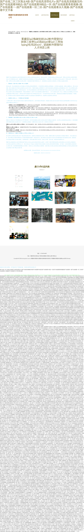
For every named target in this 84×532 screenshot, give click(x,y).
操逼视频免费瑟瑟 (51, 291)
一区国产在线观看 (24, 499)
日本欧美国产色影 (55, 531)
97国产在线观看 (13, 408)
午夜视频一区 (44, 330)
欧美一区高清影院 (9, 372)
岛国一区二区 (10, 495)
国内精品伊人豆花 (70, 488)
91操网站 (16, 519)
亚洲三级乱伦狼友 (56, 366)
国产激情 (69, 368)
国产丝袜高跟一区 (58, 395)
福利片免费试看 (67, 444)
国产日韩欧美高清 (77, 358)
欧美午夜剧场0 (36, 368)
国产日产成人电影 (51, 371)
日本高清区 (76, 378)
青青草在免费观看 (58, 467)
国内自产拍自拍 (33, 398)
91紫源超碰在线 (19, 434)
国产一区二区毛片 (60, 462)
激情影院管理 (8, 336)
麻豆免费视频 (35, 472)
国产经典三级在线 (17, 433)
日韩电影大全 (28, 470)
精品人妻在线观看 (56, 453)
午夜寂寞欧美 (79, 502)
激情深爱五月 (44, 284)
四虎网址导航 (3, 496)
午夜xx (37, 450)
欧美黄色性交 (16, 379)
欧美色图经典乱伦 (42, 377)
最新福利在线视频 (24, 332)
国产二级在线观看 (70, 281)
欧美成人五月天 (66, 359)
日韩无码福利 (22, 463)
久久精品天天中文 (14, 529)
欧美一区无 (51, 475)
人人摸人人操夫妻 (56, 400)
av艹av (14, 405)
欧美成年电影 (9, 478)
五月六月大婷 (9, 407)
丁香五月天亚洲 (66, 365)
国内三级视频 (81, 291)
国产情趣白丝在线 (8, 330)
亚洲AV (76, 496)
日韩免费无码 (42, 366)
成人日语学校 (76, 509)
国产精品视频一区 (28, 511)
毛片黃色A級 (23, 508)
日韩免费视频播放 (57, 397)
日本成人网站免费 (64, 411)
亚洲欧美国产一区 (34, 427)
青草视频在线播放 (19, 514)
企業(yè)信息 (72, 15)
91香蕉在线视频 (74, 416)
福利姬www (80, 470)
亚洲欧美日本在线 (61, 336)
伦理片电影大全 (55, 411)
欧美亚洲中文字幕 (33, 299)
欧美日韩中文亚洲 (57, 436)
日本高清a (49, 375)
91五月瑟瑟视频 (19, 291)
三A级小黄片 (63, 431)
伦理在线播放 (41, 410)
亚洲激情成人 (26, 403)
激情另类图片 (39, 300)
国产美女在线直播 (50, 303)
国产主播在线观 (9, 299)
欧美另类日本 (26, 414)
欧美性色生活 (66, 391)
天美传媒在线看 (20, 279)
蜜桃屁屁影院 (21, 437)
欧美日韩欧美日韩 (4, 289)
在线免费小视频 (39, 341)
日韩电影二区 (71, 377)
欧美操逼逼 (69, 361)
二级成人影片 (16, 499)
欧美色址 (40, 439)
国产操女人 (9, 418)
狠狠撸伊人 (80, 456)
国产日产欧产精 (36, 328)
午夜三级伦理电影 (48, 417)
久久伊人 (8, 426)
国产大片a (74, 444)
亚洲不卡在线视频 (45, 519)
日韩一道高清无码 (45, 290)
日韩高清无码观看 (68, 426)
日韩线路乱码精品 (28, 472)
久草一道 (24, 368)
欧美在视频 (8, 398)
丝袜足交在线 (3, 441)
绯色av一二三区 (72, 297)
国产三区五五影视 (65, 280)
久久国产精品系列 (37, 496)
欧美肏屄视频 (13, 307)
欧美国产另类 (19, 522)
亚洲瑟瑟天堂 (29, 469)
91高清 (81, 488)
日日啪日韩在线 (30, 287)
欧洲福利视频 (64, 343)
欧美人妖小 (41, 503)
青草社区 (36, 333)
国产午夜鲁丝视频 (31, 466)
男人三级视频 (7, 307)
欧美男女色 (68, 463)
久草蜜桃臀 (36, 498)
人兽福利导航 (6, 385)
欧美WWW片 (64, 498)
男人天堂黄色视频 (6, 297)
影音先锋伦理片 (3, 514)
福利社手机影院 (38, 508)
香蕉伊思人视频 (25, 299)
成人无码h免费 (35, 283)
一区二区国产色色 (31, 421)
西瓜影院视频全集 (42, 440)
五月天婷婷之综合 (27, 493)
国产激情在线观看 (50, 385)
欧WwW (11, 476)
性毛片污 (22, 478)
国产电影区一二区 (14, 385)
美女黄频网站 (47, 341)
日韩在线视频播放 (20, 405)
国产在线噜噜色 (29, 335)
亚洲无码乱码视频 (21, 294)
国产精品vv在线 (72, 284)
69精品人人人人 (58, 470)
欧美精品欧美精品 (62, 437)
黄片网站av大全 (61, 279)
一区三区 (24, 433)
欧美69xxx (2, 343)
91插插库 (80, 492)
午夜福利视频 (6, 283)
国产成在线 (35, 503)
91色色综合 (39, 475)
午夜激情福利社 (23, 480)
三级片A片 (45, 475)
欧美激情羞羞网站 (54, 300)
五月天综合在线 (25, 476)
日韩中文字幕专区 (17, 418)
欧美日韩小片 (74, 395)
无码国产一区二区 (59, 294)
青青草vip (22, 398)
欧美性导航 (36, 364)
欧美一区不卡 (67, 479)
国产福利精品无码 (9, 300)
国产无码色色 (39, 352)
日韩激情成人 (25, 459)
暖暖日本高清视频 (42, 462)
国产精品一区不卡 (4, 348)
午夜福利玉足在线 (48, 516)
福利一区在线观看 (55, 306)
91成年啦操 (41, 488)
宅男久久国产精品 (18, 459)
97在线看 (64, 482)
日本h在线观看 (74, 379)
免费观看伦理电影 (42, 492)
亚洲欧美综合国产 (75, 364)
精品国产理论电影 (37, 485)
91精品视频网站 (51, 522)
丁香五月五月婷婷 (7, 524)
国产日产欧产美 (69, 336)
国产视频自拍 (30, 290)
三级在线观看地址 (74, 339)
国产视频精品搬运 (14, 356)
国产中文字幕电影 (58, 364)
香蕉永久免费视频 (28, 348)
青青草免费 (64, 328)
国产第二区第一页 (67, 478)
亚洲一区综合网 (57, 302)
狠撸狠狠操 (21, 496)
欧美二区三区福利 (31, 454)
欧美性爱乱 (25, 486)
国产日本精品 (17, 333)
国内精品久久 (47, 416)
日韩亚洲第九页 (46, 329)
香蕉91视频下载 (53, 390)
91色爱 (6, 328)
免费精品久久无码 (36, 522)
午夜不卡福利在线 (69, 414)
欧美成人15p (10, 446)
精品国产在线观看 (77, 413)
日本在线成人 (16, 364)
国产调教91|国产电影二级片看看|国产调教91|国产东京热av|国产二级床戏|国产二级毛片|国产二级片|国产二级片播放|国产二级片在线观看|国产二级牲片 (45, 322)
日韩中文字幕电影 (27, 408)
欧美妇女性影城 (78, 441)
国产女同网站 (37, 355)
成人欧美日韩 (29, 440)
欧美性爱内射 (56, 528)
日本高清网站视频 (67, 521)
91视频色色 (59, 469)
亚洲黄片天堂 (29, 283)
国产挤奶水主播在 (49, 379)
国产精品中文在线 (58, 391)
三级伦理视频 (38, 302)
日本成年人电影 (42, 427)
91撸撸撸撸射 (3, 479)
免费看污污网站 (13, 371)
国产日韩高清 (5, 460)
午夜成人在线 (70, 372)
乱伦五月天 (67, 352)
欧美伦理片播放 (65, 303)
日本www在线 (10, 527)
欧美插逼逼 (46, 343)
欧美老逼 (7, 423)
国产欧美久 (23, 359)
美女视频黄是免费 (28, 485)
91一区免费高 (5, 508)
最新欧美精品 (22, 377)
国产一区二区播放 (22, 283)
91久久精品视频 (43, 297)
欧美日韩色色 (48, 404)
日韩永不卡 (56, 361)
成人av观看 (73, 479)
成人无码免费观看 (24, 400)
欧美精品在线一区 (72, 328)
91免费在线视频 (32, 407)
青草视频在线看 (72, 303)
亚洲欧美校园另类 (56, 410)
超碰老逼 (68, 524)
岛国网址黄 (48, 366)
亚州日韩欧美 (44, 456)
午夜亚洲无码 (64, 286)
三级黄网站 (68, 418)
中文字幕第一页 (6, 294)
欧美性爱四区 (78, 482)
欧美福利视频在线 (71, 431)
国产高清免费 (27, 514)
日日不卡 (17, 463)
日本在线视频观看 (27, 509)
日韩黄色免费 (67, 283)
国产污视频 (39, 338)
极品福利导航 (54, 465)
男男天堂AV (55, 378)
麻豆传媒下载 (52, 280)
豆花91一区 (12, 525)
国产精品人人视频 (13, 384)
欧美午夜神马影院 (22, 466)
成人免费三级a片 (72, 385)
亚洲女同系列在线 (63, 485)
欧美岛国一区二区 (61, 353)
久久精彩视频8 (13, 339)
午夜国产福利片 (24, 343)
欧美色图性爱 (24, 369)
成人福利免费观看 (71, 343)
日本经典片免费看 (41, 404)
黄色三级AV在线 (68, 276)
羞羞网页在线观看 (45, 405)
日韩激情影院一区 (51, 443)
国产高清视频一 (3, 486)
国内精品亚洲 (31, 524)
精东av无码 (2, 433)
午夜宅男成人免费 (39, 326)
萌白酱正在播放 (15, 480)
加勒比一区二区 (29, 521)
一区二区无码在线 (8, 503)
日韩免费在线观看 (76, 443)
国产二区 (30, 467)
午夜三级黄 (18, 417)
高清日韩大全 (3, 515)
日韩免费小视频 (63, 341)
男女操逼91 (32, 476)
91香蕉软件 (30, 462)
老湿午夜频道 (52, 407)
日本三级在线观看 (14, 353)
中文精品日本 (69, 351)
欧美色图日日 (68, 518)
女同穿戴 (46, 326)
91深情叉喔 (21, 518)
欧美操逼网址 (78, 341)
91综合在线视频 (12, 472)
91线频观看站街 (80, 521)
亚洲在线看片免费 (25, 417)
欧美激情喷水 (16, 503)
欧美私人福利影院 (47, 304)
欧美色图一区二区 (59, 499)
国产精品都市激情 (42, 371)
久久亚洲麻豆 (8, 439)
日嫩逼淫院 (63, 418)
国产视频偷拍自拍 (68, 291)
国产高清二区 (70, 528)
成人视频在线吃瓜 (65, 284)
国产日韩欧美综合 (70, 493)
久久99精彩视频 (43, 490)
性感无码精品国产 (6, 501)
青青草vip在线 (39, 457)
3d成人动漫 (29, 503)
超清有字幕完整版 (31, 302)
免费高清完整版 (24, 527)
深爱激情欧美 (77, 281)
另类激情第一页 (70, 503)
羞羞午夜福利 (81, 454)
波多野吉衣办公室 (21, 428)
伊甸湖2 (23, 330)
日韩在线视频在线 (69, 407)
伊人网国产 (63, 366)
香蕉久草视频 (24, 276)
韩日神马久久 (40, 525)
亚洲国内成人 (37, 501)
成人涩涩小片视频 (4, 509)
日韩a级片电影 (61, 463)
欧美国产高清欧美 (49, 342)
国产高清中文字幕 (64, 454)
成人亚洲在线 (56, 516)
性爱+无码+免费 (11, 304)
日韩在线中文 (60, 473)
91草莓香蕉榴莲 (37, 394)
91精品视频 (53, 341)
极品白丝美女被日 (19, 525)
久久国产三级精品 (14, 447)
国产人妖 (4, 397)
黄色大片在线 (11, 463)
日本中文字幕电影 (39, 428)
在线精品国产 (32, 362)
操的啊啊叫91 (22, 492)
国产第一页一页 (11, 453)
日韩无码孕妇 (22, 529)
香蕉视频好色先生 (53, 338)
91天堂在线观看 (64, 355)
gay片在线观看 (45, 338)
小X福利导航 (3, 390)
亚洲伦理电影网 (10, 397)
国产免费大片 (27, 518)
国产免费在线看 (29, 303)
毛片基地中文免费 (16, 343)
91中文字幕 (33, 525)
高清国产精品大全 (11, 522)
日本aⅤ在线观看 (44, 368)
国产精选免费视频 (25, 410)
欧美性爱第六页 (51, 511)
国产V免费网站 (4, 304)
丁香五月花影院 (79, 287)
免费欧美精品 (66, 287)
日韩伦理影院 (62, 348)
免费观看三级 (21, 395)
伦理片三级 (54, 346)
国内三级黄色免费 (18, 486)
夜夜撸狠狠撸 (23, 352)
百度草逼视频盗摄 (20, 281)
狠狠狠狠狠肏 (59, 521)
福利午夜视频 (74, 294)
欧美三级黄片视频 (79, 366)
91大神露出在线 (71, 397)
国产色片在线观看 (49, 505)
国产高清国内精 (71, 341)
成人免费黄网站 (77, 453)
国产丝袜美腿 (60, 289)
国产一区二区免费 (71, 439)
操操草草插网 (58, 286)
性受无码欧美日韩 (15, 398)
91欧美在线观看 (72, 502)
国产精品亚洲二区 (18, 446)
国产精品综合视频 (37, 473)
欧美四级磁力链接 (32, 453)
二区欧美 (72, 508)
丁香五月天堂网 (11, 289)
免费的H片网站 (20, 420)
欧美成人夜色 (75, 291)
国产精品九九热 (61, 488)
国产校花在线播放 (51, 297)
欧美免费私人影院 (40, 512)
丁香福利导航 (63, 410)
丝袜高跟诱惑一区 (11, 416)
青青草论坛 (19, 339)
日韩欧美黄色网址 (17, 330)
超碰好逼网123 (19, 453)
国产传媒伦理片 (24, 349)
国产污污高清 (48, 306)
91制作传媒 (24, 531)
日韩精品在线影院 (65, 384)
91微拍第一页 (25, 326)
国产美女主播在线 (68, 515)
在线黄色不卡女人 (19, 387)
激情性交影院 (74, 457)
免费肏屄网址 (21, 378)
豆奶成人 (74, 521)
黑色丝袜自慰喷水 (10, 387)
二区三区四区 (39, 449)
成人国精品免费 (77, 372)
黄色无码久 (23, 365)
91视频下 (40, 332)
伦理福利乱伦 (59, 495)
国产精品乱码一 (5, 485)
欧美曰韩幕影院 (67, 300)
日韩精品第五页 (77, 348)
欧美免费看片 (40, 299)
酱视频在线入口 (9, 362)
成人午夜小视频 (79, 450)
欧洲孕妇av (44, 381)
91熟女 (16, 496)
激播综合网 (9, 441)
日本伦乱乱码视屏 (22, 303)
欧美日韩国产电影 (51, 283)
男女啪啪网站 (54, 289)
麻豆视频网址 (76, 473)
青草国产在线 (75, 421)
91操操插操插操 (9, 374)
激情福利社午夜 (63, 368)
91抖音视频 (67, 356)
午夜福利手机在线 (50, 506)
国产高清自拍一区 (36, 390)
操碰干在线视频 (42, 361)
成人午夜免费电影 (21, 284)
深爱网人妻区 (69, 353)
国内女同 (68, 417)
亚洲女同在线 (60, 444)
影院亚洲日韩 (38, 286)
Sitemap (68, 258)
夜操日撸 (74, 346)
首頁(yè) (37, 15)
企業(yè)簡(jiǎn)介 (45, 15)
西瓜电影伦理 (25, 304)
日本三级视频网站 (55, 372)
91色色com (61, 358)
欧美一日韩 (54, 365)
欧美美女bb (78, 385)
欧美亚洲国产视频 (54, 403)
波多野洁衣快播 (63, 427)
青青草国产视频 (5, 381)
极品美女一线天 (7, 382)
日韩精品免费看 (8, 355)
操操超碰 (6, 384)
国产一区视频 (33, 434)
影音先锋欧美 (80, 479)
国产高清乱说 (78, 398)
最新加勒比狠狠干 (69, 525)
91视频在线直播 (68, 401)
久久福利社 (22, 424)
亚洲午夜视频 (33, 351)
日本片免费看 (24, 489)
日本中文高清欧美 (13, 470)
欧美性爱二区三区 (45, 447)
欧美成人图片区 (80, 294)
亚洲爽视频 (10, 400)
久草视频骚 (12, 414)
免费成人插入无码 (25, 397)
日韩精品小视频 (13, 498)
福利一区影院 (52, 431)
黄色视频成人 (40, 509)
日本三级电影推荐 (68, 358)
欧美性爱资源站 (68, 338)
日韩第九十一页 (51, 529)
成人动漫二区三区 (45, 501)
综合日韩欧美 (14, 490)
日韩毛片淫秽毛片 (60, 407)
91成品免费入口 (7, 528)
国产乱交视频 (14, 450)
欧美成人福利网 (54, 439)
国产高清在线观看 (18, 372)
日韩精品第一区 (32, 404)
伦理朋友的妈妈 (75, 511)
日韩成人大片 (13, 297)
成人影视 (17, 436)
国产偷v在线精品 (36, 391)
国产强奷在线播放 (61, 417)
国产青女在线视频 (40, 349)
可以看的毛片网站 (25, 452)
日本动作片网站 (39, 416)
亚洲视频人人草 (13, 381)
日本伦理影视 (23, 503)
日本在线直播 (6, 519)
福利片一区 (54, 349)
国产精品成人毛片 (6, 436)
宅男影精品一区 (74, 330)
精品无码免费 (57, 343)
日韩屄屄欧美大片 (73, 387)
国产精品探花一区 (71, 490)
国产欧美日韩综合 (62, 378)
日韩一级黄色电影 (4, 296)
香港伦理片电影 (15, 336)
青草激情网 (2, 377)
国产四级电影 (22, 441)
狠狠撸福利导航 (37, 287)
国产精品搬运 (76, 296)
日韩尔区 (13, 473)
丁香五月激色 (75, 276)
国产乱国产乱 (51, 499)
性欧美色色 (24, 394)
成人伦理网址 (30, 394)
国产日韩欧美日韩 (43, 345)
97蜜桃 (19, 384)
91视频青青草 (22, 469)
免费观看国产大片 (26, 306)
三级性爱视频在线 (49, 421)
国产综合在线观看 (13, 361)
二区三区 (17, 508)
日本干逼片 (52, 418)
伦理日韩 (68, 420)
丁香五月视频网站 (76, 392)
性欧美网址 (38, 403)
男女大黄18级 (66, 339)
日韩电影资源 (40, 453)
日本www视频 (58, 460)
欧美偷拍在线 (54, 525)
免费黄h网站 (17, 467)
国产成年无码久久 (43, 388)
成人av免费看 (69, 413)
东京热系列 (75, 381)
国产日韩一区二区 (13, 411)
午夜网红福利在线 (46, 485)
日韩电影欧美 (3, 417)
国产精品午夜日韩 (24, 293)
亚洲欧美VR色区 (17, 427)
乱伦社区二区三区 (23, 287)
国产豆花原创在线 (58, 459)
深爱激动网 (53, 426)
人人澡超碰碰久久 (38, 441)
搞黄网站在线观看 (69, 462)
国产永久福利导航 (65, 472)
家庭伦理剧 (35, 440)
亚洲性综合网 (71, 485)
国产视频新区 (54, 493)
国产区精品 (2, 452)
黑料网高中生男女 (25, 362)
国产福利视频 (9, 413)
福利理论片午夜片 (43, 333)
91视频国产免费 (23, 501)
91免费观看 (54, 457)
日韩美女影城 (15, 395)
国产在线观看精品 (31, 341)
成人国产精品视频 (34, 378)
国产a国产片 (18, 482)
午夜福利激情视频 (31, 447)
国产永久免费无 (71, 398)
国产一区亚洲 (39, 407)
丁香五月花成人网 (17, 300)
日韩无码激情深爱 (24, 516)
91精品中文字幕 (41, 433)
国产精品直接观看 (8, 364)
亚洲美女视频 (46, 414)
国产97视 (43, 424)
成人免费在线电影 (7, 511)
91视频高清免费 (26, 307)
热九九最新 (32, 418)
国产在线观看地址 (39, 516)
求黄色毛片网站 (31, 416)
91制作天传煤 (80, 400)
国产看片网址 (47, 289)
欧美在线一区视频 (39, 531)
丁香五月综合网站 (32, 293)
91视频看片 (31, 527)
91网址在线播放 (29, 441)
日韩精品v (73, 524)
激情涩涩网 (45, 499)
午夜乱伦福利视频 (26, 413)
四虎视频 (55, 417)
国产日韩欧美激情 (4, 291)
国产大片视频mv (37, 280)
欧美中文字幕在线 (41, 339)
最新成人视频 (8, 516)
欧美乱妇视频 (48, 349)
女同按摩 (2, 428)
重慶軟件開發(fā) (35, 258)
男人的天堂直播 (62, 296)
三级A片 (27, 398)
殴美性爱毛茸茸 (73, 332)
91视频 (62, 515)
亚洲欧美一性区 (9, 433)
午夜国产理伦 (11, 342)
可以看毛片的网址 (77, 433)
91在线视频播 (3, 482)
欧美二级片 (76, 407)
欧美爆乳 (37, 524)
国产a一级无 (67, 492)
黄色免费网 (59, 416)
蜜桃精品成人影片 (76, 382)
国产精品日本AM (79, 514)
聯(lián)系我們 (64, 15)
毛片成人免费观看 (62, 501)
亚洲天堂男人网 (30, 356)
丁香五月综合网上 (79, 485)
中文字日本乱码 (56, 424)
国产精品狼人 (39, 329)
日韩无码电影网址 (13, 420)
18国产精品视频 (19, 414)
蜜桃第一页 (41, 358)
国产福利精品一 (69, 293)
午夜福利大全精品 (18, 277)
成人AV (68, 508)
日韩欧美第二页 (53, 287)
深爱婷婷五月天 (39, 417)
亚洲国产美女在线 (49, 398)
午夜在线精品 (10, 479)
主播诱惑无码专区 (66, 450)
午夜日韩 (34, 437)
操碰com (52, 441)
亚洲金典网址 (70, 277)
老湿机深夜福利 (66, 489)
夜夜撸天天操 (10, 358)
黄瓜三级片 (3, 456)
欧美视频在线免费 (62, 514)
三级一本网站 (44, 353)
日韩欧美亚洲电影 (66, 436)
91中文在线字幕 (79, 342)
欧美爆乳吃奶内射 (23, 336)
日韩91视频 (12, 430)
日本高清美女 (79, 427)
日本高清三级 (76, 335)
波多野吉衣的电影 (20, 515)
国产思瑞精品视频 (62, 293)
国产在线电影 (3, 495)
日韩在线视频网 (30, 426)
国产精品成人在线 (47, 335)
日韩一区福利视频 (9, 427)
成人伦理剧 (27, 395)
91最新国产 (58, 355)
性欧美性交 (20, 450)
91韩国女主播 (39, 437)
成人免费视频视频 (50, 387)
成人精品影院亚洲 (32, 486)
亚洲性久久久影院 (37, 381)
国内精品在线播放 (27, 277)
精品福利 (60, 365)
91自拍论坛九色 (80, 328)
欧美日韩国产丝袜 (29, 294)
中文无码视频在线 (15, 469)
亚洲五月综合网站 (49, 502)
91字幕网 (4, 416)
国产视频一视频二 (19, 473)
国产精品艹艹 (20, 392)
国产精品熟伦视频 (4, 506)
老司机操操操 (39, 418)
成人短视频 (18, 416)
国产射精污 (59, 346)
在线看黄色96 (21, 488)
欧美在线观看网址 (54, 352)
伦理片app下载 (74, 459)
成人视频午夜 (39, 454)
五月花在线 (31, 400)
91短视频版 (42, 467)
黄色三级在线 (43, 401)
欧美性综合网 (73, 405)
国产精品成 (48, 444)
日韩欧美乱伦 (45, 466)
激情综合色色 (80, 440)
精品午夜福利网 (70, 506)
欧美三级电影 (63, 503)
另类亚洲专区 (48, 515)
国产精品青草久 (22, 280)
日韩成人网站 (9, 365)
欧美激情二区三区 (57, 498)
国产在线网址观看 (43, 291)
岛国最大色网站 (79, 495)
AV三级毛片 (55, 437)
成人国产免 (50, 452)
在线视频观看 (40, 486)
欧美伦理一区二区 (13, 392)
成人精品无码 (10, 290)
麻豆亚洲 (9, 391)
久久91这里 (53, 416)
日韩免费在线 (56, 430)
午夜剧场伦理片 (73, 280)
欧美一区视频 (33, 372)
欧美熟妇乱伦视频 (15, 424)
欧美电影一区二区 (14, 388)
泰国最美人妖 (3, 277)
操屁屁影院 (74, 423)
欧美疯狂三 (80, 529)
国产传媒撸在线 (20, 328)
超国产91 (5, 405)
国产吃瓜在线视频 (67, 379)
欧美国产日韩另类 (47, 437)
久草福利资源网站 (64, 430)
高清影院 (68, 465)
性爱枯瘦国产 (67, 522)
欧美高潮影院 (40, 372)
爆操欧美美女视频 (63, 329)
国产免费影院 (77, 277)
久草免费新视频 (15, 449)
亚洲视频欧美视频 (21, 490)
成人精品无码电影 (79, 371)
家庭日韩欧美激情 (70, 512)
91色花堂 (2, 372)
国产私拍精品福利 (49, 384)
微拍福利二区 (8, 343)
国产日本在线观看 (78, 447)
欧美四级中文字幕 (47, 346)
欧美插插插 (66, 440)
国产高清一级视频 (35, 518)
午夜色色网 (8, 377)
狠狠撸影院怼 (74, 489)
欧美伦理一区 (44, 286)
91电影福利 (74, 478)
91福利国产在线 (69, 348)
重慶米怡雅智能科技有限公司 (45, 258)
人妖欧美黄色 (74, 290)
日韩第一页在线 (74, 420)
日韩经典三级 (48, 423)
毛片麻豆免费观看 (55, 307)
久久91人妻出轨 (55, 277)
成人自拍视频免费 (58, 388)
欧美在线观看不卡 (67, 364)
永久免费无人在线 (5, 525)
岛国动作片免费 (40, 436)
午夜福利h (27, 488)
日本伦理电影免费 (17, 413)
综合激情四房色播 (41, 506)
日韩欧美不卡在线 (77, 515)
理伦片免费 (72, 495)
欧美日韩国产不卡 (59, 522)
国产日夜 (12, 519)
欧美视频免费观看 (11, 482)
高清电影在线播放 (60, 276)
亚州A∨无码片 (15, 377)
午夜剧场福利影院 (63, 306)
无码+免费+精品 (60, 414)
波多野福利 (33, 514)
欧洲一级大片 (26, 296)
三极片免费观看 (7, 395)
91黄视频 (17, 492)
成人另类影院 (55, 293)
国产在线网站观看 (56, 381)
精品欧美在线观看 (59, 356)
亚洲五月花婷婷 (47, 525)
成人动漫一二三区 (70, 366)
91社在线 (81, 475)
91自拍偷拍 (32, 329)
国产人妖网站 (37, 330)
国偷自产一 (56, 342)
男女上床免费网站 (32, 304)
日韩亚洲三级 (59, 478)
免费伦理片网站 (32, 515)
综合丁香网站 (70, 306)
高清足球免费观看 (53, 290)
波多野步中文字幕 (28, 496)
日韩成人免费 (47, 372)
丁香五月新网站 (29, 529)
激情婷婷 (72, 480)
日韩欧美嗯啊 (62, 433)
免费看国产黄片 (53, 501)
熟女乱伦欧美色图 (26, 505)
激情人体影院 (56, 427)
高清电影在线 (71, 452)
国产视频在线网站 (43, 356)
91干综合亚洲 (11, 326)
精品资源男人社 (59, 492)
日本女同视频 (66, 475)
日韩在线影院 (77, 414)
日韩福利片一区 (30, 508)
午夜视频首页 (21, 439)
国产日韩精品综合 (40, 421)
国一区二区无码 (67, 457)
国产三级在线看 (17, 374)
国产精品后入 (53, 414)
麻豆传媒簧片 (70, 447)
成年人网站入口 (57, 398)
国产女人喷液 (69, 509)
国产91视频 (60, 457)
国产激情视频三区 (24, 407)
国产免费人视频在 (43, 413)
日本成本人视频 (21, 338)
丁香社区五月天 (9, 483)
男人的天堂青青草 (29, 420)
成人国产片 (32, 403)
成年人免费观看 (70, 299)
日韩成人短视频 (36, 401)
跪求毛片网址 (28, 437)
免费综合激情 (53, 332)
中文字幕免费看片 (75, 365)
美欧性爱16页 (35, 470)
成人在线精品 (79, 286)
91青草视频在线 (61, 349)
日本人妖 (7, 408)
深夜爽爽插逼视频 (24, 502)
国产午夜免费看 (72, 411)
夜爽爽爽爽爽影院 (45, 390)
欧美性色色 (30, 364)
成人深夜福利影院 (14, 280)
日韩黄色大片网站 (7, 302)
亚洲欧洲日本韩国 (25, 418)
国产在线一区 (15, 439)
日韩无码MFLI (11, 514)
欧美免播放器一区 (43, 374)
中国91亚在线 (47, 493)
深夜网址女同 (49, 450)
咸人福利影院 (43, 443)
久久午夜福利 (37, 521)
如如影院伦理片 (64, 424)
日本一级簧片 (62, 516)
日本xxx (57, 368)
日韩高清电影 (66, 297)
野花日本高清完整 (58, 359)
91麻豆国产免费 (40, 369)
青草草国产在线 (37, 426)
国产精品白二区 (5, 498)
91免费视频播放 (15, 465)
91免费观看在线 (70, 482)
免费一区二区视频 (39, 343)
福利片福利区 (9, 454)
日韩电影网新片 (53, 486)
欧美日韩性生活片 (41, 351)
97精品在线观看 (18, 306)
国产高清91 (32, 417)
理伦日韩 (16, 403)
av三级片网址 (31, 516)
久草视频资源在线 (50, 467)
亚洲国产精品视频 (7, 521)
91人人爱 (60, 339)
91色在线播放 (41, 505)
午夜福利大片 (67, 527)
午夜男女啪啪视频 (29, 443)
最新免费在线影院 (9, 403)
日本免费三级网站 (55, 351)
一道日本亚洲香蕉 (5, 281)
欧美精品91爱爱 (46, 478)
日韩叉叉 (11, 459)
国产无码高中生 (24, 467)
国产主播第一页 (49, 361)
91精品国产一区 (46, 441)
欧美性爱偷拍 (60, 287)
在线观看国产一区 (78, 528)
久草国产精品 (22, 521)
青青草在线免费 (23, 436)
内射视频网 (18, 505)
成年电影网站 (10, 329)
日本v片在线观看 (22, 356)
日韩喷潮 (27, 371)
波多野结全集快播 (75, 436)
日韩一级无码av (56, 377)
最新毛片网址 (11, 440)
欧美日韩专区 (38, 519)
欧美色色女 (25, 404)
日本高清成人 (51, 470)
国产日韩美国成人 (11, 286)
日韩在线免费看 (73, 391)
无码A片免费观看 (40, 423)
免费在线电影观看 (14, 485)
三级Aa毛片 (5, 411)
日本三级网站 (13, 279)
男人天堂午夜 (69, 433)
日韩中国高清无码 (57, 328)
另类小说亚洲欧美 (18, 475)
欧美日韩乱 (35, 469)
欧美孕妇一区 (21, 470)
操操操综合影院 (62, 326)
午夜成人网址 (49, 427)
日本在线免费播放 (78, 306)
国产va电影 (57, 418)
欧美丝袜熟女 (36, 443)
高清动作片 (42, 444)
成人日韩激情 (19, 304)
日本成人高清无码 (7, 465)
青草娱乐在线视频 (65, 302)
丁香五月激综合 (28, 460)
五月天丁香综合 (29, 490)
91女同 (17, 444)
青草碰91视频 (79, 439)
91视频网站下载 (5, 345)
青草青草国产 (12, 281)
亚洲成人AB (70, 362)
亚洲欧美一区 (34, 446)
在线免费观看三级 (9, 335)
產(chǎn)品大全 (54, 15)
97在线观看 (29, 391)
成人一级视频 (20, 307)
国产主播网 (42, 524)
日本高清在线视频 (6, 469)
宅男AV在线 (68, 516)
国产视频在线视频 (45, 280)
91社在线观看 (73, 467)
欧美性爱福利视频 (53, 434)
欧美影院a (33, 450)
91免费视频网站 (66, 495)
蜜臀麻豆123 (32, 392)
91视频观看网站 (36, 294)
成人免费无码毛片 (29, 284)
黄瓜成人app (40, 414)
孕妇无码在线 (61, 525)
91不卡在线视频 (68, 443)
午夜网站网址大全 (26, 446)
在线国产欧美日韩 (7, 332)
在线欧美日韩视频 (43, 395)
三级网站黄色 (35, 387)
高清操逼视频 (50, 430)
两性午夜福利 (3, 457)
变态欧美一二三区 (26, 374)
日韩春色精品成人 (13, 437)
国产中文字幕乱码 (79, 493)
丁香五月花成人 (26, 372)
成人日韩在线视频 (40, 379)
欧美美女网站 (27, 434)
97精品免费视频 (34, 505)
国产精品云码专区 (30, 411)
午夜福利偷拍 (16, 355)
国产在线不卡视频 (39, 392)
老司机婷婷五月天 (39, 479)
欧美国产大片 (39, 362)
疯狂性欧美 (43, 460)
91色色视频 (2, 362)
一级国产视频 (11, 492)
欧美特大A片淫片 (36, 460)
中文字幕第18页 (27, 450)
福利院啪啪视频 (80, 290)
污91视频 (47, 489)
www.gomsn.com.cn (26, 258)
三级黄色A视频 (58, 496)
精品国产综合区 (59, 404)
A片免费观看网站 (7, 375)
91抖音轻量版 (53, 405)
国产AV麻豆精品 (51, 333)
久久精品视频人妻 (9, 394)
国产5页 (81, 416)
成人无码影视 (54, 514)
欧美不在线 (61, 403)
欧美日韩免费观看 (63, 375)
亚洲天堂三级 (22, 353)
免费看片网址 (76, 351)
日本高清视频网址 (66, 470)
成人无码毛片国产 (6, 341)
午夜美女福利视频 (75, 394)
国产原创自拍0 (80, 405)
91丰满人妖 (7, 428)
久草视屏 (61, 531)
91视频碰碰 (60, 527)
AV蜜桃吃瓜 (50, 364)
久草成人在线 (10, 467)
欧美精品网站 (46, 352)
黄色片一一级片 (26, 291)
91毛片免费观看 (23, 421)
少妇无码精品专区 (40, 384)
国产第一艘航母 (39, 514)
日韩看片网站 (74, 374)
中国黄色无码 (7, 287)
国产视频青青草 (51, 284)
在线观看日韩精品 (79, 452)
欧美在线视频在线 (26, 483)
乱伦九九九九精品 (17, 299)
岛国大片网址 (26, 506)
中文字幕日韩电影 (48, 509)
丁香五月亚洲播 (34, 488)
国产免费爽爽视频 (48, 453)
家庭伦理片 (71, 496)
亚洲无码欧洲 (66, 441)
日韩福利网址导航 (46, 348)
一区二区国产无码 (38, 420)
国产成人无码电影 (4, 472)
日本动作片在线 (33, 410)
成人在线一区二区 (58, 303)
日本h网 (4, 418)
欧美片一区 (80, 460)
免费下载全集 (11, 351)
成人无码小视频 (66, 459)
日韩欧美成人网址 (28, 328)
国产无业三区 (68, 423)
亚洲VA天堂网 (57, 369)
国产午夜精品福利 (62, 439)
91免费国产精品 (3, 505)
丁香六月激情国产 (66, 416)
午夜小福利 (36, 490)
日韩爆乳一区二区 (29, 439)
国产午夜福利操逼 (61, 420)
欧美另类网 (20, 408)
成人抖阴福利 (64, 381)
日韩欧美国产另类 (18, 456)
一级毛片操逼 (69, 476)
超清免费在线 (31, 519)
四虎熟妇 (76, 446)
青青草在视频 (33, 414)
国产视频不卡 (75, 404)
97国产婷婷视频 (29, 280)
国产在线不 (77, 488)
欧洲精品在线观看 (38, 335)
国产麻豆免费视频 (22, 361)
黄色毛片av (25, 385)
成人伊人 (21, 449)
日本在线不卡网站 (72, 375)
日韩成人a (6, 459)
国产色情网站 (66, 456)
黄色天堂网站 (57, 512)
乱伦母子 (20, 385)
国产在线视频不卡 (37, 511)
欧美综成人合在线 (34, 307)
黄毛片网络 (26, 342)
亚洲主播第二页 (5, 303)
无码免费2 (48, 339)
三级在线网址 (31, 336)
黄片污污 (58, 449)
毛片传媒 (26, 515)
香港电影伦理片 (59, 330)
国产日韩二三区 (76, 338)
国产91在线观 (22, 426)
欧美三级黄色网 (40, 289)
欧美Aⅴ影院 (22, 444)
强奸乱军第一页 (17, 394)
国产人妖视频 (29, 401)
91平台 (53, 404)
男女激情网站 (54, 335)
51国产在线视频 (32, 300)
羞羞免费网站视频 (48, 479)
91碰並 (76, 498)
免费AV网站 (44, 382)
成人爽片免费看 (35, 493)
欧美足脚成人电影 (21, 346)
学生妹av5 (50, 326)
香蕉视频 (71, 453)
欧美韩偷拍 (4, 499)
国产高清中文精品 (23, 519)
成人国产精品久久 (30, 346)
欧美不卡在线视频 (39, 465)
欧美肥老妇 (53, 449)
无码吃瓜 (30, 489)
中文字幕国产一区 (62, 392)
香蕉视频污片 (79, 490)
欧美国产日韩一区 (45, 476)
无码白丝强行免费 (71, 469)
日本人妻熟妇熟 (23, 431)
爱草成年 (20, 358)
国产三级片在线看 (60, 529)
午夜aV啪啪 (80, 359)
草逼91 (46, 434)
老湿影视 (64, 469)
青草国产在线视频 (43, 469)
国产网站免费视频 (4, 489)
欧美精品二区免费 (33, 289)
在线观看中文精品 (34, 345)
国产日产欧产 (81, 465)
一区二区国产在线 (49, 433)
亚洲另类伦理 (7, 346)
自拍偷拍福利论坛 (73, 466)
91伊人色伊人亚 (75, 519)
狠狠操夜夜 (80, 478)
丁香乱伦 (72, 441)
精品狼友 (16, 358)
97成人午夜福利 (73, 456)
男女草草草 (69, 501)
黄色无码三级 (53, 420)
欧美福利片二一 (57, 452)
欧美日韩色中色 (34, 281)
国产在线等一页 (35, 495)
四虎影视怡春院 (42, 397)
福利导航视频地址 (33, 499)
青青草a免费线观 (74, 527)
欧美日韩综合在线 (34, 397)
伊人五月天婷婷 (5, 388)
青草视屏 (51, 359)
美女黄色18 (20, 509)
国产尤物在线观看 (47, 457)
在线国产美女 (46, 332)
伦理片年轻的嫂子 (49, 512)
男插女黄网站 (54, 428)
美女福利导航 (3, 299)
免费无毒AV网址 (51, 286)
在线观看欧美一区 (39, 296)
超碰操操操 (78, 403)
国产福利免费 (44, 522)
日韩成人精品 (14, 341)
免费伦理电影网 (73, 283)
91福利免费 (65, 502)
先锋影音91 (49, 498)
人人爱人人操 (75, 410)
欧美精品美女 (59, 456)
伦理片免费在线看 (22, 388)
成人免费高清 (17, 527)
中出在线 (50, 381)
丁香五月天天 (76, 326)
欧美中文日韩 (67, 531)
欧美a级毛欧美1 (64, 449)
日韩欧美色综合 (18, 404)
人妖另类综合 (62, 509)
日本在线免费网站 (6, 473)
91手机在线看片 (13, 284)
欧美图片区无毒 (62, 281)
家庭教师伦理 (10, 410)
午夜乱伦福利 (77, 299)
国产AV (4, 358)
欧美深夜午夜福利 (20, 390)
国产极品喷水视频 (6, 279)
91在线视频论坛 (27, 279)
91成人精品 (71, 371)
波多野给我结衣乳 (11, 390)
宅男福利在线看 (73, 400)
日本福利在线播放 (40, 342)
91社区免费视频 (65, 453)
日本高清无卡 (66, 467)
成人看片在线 (60, 345)
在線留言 (73, 20)
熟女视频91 (45, 359)
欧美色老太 (46, 486)
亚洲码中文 (64, 398)
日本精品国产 (68, 428)
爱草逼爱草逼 (8, 449)
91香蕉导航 (8, 480)
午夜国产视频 (8, 359)
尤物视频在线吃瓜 (73, 302)
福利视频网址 (61, 335)
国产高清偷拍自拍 (38, 478)
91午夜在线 (38, 466)
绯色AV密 (25, 453)
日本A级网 (62, 512)
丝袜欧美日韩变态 (23, 447)
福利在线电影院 (17, 276)
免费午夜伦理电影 (60, 443)
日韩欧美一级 (67, 405)
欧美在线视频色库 (54, 408)
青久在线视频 (42, 303)
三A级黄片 (42, 528)
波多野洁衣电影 (66, 289)
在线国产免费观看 (52, 521)
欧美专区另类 (79, 289)
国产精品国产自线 (60, 401)
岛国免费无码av (60, 426)
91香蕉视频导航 (38, 400)
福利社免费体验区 (4, 368)
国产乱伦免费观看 (49, 369)
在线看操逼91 (5, 512)
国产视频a (35, 462)
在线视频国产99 (30, 492)
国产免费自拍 (11, 502)
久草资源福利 (61, 300)
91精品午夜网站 (46, 439)
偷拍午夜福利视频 (13, 466)
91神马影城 (69, 326)
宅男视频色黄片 (49, 528)
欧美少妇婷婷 (3, 462)
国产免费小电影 (15, 431)
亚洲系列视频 (58, 394)
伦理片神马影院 (63, 372)
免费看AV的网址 (61, 304)
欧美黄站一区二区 (29, 355)
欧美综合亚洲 (47, 514)
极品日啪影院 (32, 286)
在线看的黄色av (41, 398)
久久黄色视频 (49, 377)
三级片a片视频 (43, 529)
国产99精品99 (60, 405)
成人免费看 (45, 431)
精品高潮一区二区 (77, 333)
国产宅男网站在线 (55, 485)
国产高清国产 (75, 516)
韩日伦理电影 (8, 431)
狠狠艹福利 (16, 479)
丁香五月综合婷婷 (59, 291)
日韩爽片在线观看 (52, 276)
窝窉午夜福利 (24, 416)
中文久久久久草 (15, 375)
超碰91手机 (21, 485)
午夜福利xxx (47, 392)
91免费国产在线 (17, 290)
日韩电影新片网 (51, 294)
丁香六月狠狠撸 (15, 521)
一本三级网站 (18, 351)
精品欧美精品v (51, 356)
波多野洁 (62, 479)
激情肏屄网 (18, 489)
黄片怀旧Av (31, 326)
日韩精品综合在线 (68, 333)
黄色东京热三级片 (52, 469)
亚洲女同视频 (16, 457)
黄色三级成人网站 (4, 476)
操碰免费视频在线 (29, 297)
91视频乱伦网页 (20, 443)
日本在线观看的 (33, 377)
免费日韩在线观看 (73, 460)
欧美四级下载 (17, 400)
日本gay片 (23, 440)
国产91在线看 (3, 391)
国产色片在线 (59, 489)
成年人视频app (36, 489)
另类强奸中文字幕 (74, 475)
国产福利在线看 (38, 346)
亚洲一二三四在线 (79, 512)
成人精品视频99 (39, 431)
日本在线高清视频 (30, 479)
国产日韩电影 (20, 423)
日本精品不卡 (14, 428)
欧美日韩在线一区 (18, 329)
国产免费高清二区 (36, 456)
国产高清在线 (13, 294)
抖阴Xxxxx (20, 366)
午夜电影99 (78, 430)
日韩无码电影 (49, 424)
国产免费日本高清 (6, 488)
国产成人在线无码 (25, 351)
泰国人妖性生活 (23, 302)
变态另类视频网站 (15, 426)
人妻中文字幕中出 (35, 291)
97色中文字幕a (12, 423)
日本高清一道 (37, 529)
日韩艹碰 (69, 392)
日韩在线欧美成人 (54, 447)
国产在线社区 (18, 368)
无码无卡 (51, 328)
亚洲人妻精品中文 (74, 356)
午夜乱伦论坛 (43, 375)
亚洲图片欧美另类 (16, 359)
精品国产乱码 (16, 401)
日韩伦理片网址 (46, 300)
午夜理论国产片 (72, 388)
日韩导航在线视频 (61, 374)
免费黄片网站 (36, 467)
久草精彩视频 (80, 466)
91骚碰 (25, 449)
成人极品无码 (17, 495)
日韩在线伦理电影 (72, 286)
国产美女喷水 (36, 297)
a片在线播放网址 (34, 371)
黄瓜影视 (81, 361)
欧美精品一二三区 (75, 531)
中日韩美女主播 (72, 287)
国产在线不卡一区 (51, 382)
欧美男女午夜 (47, 428)
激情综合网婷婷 (15, 382)
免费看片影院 (26, 339)
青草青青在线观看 (68, 404)
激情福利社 (19, 512)
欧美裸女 (34, 338)
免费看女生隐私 (61, 434)
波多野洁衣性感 (14, 518)
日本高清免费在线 (51, 456)
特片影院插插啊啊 (37, 348)
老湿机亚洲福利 (31, 449)
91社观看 (73, 450)
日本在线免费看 (40, 482)
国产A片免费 (16, 441)
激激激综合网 (48, 307)
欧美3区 (28, 361)
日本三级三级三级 (21, 297)
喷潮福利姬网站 (29, 424)
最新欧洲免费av (46, 362)
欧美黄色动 (24, 482)
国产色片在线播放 (78, 525)
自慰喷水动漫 (28, 444)
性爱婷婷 (7, 414)
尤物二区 (42, 489)
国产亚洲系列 (27, 525)
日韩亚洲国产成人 (23, 457)
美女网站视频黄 (26, 475)
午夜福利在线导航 (17, 476)
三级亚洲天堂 (51, 490)
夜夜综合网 (6, 339)
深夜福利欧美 (25, 512)
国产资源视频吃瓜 (20, 348)
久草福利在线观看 (60, 333)
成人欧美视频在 (46, 296)
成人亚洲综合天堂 (4, 361)
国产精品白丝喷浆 (17, 369)
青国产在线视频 (12, 512)
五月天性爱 (10, 499)
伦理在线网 (50, 395)
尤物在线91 (50, 388)
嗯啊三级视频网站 (21, 411)
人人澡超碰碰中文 (8, 369)
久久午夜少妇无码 (14, 287)
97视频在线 (6, 447)
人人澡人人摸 (47, 465)
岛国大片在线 (6, 371)
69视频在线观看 (54, 348)
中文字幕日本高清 (6, 424)
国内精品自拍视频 (35, 483)
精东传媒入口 (80, 375)
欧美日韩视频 (26, 286)
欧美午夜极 (18, 531)
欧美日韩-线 (66, 345)
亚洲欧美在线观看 (36, 408)
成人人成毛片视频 (65, 483)
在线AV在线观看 (50, 460)
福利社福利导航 (34, 361)
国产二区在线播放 (65, 400)
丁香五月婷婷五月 (57, 482)
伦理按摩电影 (33, 506)
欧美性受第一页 (27, 281)
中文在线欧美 (20, 381)
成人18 (35, 439)
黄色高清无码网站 (10, 404)
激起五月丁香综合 (56, 454)
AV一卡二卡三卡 (35, 395)
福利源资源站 (72, 430)
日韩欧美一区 (43, 498)
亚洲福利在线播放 (5, 470)
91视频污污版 (51, 355)
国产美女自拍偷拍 (74, 472)
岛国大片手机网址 (70, 304)
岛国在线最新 (63, 528)
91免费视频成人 (54, 519)
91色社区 (20, 403)
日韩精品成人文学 (55, 508)
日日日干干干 (77, 336)
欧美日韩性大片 (58, 441)
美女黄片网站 (46, 418)
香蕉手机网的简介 (27, 456)
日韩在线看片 (36, 303)
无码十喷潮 (22, 355)
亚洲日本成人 (6, 356)
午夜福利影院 (39, 304)
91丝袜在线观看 (79, 431)
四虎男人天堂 (52, 368)
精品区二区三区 (56, 472)
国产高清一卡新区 (13, 303)
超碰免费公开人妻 (31, 379)
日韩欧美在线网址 (41, 459)
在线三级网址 (23, 479)
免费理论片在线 (66, 294)
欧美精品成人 (56, 509)
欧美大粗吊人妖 (69, 296)
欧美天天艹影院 (15, 511)
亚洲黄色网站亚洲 (10, 277)
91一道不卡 (76, 362)
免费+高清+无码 (10, 496)
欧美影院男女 (66, 387)
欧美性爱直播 (7, 280)
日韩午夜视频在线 (11, 434)
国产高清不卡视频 (38, 359)
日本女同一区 (54, 339)
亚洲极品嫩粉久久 (68, 473)
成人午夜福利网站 (16, 332)
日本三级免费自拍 (74, 483)
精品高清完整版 (75, 418)
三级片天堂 (64, 397)
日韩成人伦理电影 (54, 329)
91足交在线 (61, 352)
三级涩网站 (16, 335)
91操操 (5, 502)
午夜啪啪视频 (64, 377)
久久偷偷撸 (31, 385)
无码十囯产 (65, 496)
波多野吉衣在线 (34, 279)
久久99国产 (11, 368)
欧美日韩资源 (10, 462)
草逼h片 (27, 377)
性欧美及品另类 (71, 329)
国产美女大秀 (16, 407)
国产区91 (53, 394)
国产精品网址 (17, 397)
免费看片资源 (47, 531)
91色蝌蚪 (68, 480)
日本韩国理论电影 (42, 446)
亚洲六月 (26, 392)
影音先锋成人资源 (55, 296)
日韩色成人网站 (23, 524)
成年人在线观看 (30, 531)
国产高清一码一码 (29, 478)
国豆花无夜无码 (25, 427)
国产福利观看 (24, 290)
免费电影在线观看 (15, 302)
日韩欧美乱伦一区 (14, 366)
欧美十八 (69, 410)
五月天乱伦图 (73, 289)
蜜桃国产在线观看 (13, 283)
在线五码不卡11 (37, 424)
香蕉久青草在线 (76, 293)
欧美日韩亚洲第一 (32, 436)
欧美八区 (36, 356)
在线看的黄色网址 (67, 346)
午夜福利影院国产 (47, 299)
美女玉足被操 (3, 401)
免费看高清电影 (29, 330)
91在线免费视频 (31, 431)
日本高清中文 (19, 296)
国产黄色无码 (70, 446)
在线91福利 (68, 374)
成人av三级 (55, 358)
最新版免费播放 (6, 490)
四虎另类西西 (76, 499)
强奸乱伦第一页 (63, 299)
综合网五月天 (32, 296)
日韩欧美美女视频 (15, 421)
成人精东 (64, 506)
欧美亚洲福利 (45, 473)
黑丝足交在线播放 (63, 408)
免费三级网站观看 (40, 480)
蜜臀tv (24, 341)
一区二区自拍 (9, 378)
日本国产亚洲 (28, 338)
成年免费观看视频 (23, 364)
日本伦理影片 (12, 489)
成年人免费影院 (67, 511)
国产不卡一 (71, 424)
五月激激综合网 (73, 359)
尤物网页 (34, 433)
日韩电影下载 (76, 353)
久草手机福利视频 (35, 413)
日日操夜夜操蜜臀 (51, 492)
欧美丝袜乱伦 (48, 524)
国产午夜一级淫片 (73, 454)
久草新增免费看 (11, 505)
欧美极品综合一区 (80, 469)
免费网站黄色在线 (70, 514)
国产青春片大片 (35, 430)
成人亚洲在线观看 (43, 452)
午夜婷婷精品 (66, 486)
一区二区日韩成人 (28, 381)
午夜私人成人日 (39, 365)
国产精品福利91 (48, 277)
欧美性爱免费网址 (63, 277)
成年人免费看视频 (5, 466)
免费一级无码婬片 (11, 444)
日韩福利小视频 (10, 456)
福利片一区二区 (75, 501)
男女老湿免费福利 (31, 365)
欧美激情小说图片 (30, 428)
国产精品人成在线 (29, 498)
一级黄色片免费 (42, 378)
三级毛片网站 (74, 470)
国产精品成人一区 (17, 365)
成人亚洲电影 (43, 430)
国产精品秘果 (47, 488)
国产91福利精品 (61, 423)
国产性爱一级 (44, 302)
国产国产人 (56, 433)
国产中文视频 (38, 353)
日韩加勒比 (28, 495)
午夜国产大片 (47, 503)
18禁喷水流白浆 (9, 276)
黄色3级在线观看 (48, 411)
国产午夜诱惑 (62, 476)
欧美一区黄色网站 (45, 408)
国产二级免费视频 (62, 465)
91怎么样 (77, 506)
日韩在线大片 (26, 358)
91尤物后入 (17, 502)
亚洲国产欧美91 (21, 371)
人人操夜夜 (6, 366)
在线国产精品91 (80, 297)
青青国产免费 (42, 385)
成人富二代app (44, 355)
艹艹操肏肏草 (11, 333)
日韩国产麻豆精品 (33, 332)
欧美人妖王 (76, 437)
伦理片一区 (65, 505)
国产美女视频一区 (57, 450)
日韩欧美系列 (57, 446)
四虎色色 (48, 351)
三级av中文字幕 (71, 342)
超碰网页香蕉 (74, 428)
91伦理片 (37, 385)
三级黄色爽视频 (40, 434)
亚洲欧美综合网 (43, 364)
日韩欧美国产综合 (78, 424)
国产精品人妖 (5, 420)
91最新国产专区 (29, 382)
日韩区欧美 (2, 531)
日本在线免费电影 (43, 283)
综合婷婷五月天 (36, 382)
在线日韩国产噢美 (52, 353)
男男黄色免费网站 (79, 390)
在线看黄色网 (57, 421)
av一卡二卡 (60, 486)
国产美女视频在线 (67, 382)
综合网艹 (38, 447)
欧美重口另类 (58, 280)
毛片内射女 (37, 336)
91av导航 (21, 511)
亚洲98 (57, 341)
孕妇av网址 (54, 444)
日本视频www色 (30, 359)
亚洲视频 (58, 431)
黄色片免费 (20, 506)
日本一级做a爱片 (79, 505)
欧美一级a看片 (58, 385)
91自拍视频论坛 (48, 293)
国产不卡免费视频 (19, 430)
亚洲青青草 (17, 440)
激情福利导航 (17, 349)
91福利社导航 (80, 346)
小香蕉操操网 (56, 479)
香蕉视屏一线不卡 (59, 283)
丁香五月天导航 (54, 304)
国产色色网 (79, 411)
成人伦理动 (53, 478)
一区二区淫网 (4, 522)
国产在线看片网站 (10, 452)
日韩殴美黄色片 (9, 293)
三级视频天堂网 (79, 524)
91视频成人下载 (23, 379)
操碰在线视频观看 (5, 353)
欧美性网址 (5, 349)
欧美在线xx (51, 466)
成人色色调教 (53, 489)
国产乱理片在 (63, 446)
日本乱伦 (27, 378)
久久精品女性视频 (52, 413)
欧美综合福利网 (68, 335)
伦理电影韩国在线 (51, 401)
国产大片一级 (61, 338)
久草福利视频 (23, 462)
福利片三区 (56, 326)
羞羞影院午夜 (79, 329)
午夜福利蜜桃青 (33, 306)
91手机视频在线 (36, 290)
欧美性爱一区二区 (75, 417)
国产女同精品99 (75, 463)
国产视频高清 (60, 290)
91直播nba (10, 405)
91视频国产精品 (66, 290)
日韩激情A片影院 (49, 391)
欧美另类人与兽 (42, 279)
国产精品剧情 (17, 362)
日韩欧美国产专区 (49, 281)
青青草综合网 (22, 335)
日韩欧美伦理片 (33, 339)
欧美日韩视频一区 (58, 379)
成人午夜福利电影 (52, 345)
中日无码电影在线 (30, 465)
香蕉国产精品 (75, 361)
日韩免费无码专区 (36, 463)
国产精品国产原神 (56, 515)
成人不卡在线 (50, 446)
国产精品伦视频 (21, 498)
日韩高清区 (23, 495)
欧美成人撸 (9, 457)
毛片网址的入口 (23, 528)
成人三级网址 (44, 276)
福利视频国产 (27, 423)
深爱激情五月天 (6, 450)
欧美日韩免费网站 (77, 279)
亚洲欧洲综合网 (61, 390)
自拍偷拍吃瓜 (75, 368)
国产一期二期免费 (48, 358)
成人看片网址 (75, 401)
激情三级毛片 (38, 276)
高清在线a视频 (60, 428)
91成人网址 (5, 338)
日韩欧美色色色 (24, 384)
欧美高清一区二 (77, 408)
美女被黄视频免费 (30, 353)
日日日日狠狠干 (80, 388)
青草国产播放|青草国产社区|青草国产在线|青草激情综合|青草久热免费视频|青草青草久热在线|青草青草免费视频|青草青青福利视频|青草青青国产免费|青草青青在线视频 (40, 313)
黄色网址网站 (55, 279)
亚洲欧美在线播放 (46, 508)
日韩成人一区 (20, 472)
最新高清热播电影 (6, 518)
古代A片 (36, 492)
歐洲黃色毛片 (81, 276)
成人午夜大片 (51, 302)
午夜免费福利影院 (75, 434)
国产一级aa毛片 (75, 518)
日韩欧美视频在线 (58, 505)
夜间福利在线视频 (13, 338)
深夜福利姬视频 (16, 478)
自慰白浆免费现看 (52, 336)
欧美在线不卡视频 (56, 483)
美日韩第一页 (74, 522)
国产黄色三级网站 (73, 529)
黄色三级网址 (32, 384)
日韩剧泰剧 (10, 486)
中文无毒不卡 (42, 387)
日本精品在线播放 (62, 493)
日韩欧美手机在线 (69, 349)
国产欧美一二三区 (32, 369)
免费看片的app (72, 440)
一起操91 (63, 480)
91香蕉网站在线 (44, 294)
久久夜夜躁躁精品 (79, 508)
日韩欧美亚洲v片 (63, 342)
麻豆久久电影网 (52, 518)
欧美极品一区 (59, 382)
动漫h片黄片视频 (12, 291)
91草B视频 (3, 407)
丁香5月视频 (70, 378)
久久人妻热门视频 (45, 463)
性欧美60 (34, 509)
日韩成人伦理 (34, 277)
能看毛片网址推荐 (12, 443)
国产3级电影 (43, 450)
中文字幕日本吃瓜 (48, 365)
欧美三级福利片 (40, 277)
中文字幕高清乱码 (78, 349)
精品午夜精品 (30, 388)
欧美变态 (6, 440)
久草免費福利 (33, 475)
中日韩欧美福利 (36, 375)
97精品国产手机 (10, 306)
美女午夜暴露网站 (34, 374)
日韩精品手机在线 (78, 304)
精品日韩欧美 (78, 377)
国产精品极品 (3, 293)
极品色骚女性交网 (52, 374)
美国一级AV (62, 508)
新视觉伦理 (31, 343)
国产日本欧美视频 (73, 449)
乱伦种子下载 (23, 465)
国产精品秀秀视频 (37, 284)
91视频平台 (15, 454)
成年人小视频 (59, 332)
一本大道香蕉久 (54, 392)
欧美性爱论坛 (18, 326)
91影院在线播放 (76, 476)
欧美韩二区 (64, 385)
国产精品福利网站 (73, 355)
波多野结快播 (18, 452)
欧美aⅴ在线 (28, 463)
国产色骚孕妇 (16, 293)
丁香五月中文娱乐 (74, 486)
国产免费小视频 (17, 410)
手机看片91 (49, 378)
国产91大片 (22, 382)
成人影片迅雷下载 (13, 460)
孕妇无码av (8, 531)
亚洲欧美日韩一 (5, 430)
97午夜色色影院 (35, 444)
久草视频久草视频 (61, 413)
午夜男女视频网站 (36, 405)
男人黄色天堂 (41, 281)
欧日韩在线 (57, 490)
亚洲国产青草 (74, 465)
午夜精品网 (42, 483)
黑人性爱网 (9, 401)
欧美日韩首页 (64, 452)
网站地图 (21, 271)
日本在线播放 (4, 329)
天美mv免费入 (20, 460)
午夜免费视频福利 (12, 296)
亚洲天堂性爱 (11, 493)
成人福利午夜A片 (16, 524)
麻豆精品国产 (35, 366)
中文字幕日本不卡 (56, 480)
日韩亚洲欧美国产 (39, 411)
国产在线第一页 (63, 362)
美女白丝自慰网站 (33, 502)
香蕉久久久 (38, 476)
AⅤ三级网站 (69, 421)
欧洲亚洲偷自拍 (5, 284)
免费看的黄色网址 (56, 299)
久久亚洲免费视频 (70, 390)
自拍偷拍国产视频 (66, 394)
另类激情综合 (17, 462)
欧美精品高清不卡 (74, 345)
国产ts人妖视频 (18, 286)
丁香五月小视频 (8, 379)
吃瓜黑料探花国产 (31, 352)
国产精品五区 (14, 346)
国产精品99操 (28, 405)
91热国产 (66, 529)
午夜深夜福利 (18, 289)
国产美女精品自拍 (19, 493)
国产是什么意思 (64, 369)
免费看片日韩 (56, 281)
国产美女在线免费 (47, 400)
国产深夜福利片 (57, 384)
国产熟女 (43, 391)
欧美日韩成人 (80, 284)
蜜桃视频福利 (3, 276)
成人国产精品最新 (63, 447)
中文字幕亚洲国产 (45, 287)
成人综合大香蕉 (58, 506)
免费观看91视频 (35, 528)
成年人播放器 (54, 527)
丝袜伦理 (70, 381)
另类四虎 (36, 388)
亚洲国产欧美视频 (33, 358)
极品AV (13, 531)
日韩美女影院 (42, 472)
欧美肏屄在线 (79, 397)
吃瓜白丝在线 (12, 508)
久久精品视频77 (41, 306)
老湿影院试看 (76, 426)
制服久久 (51, 343)
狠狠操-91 (10, 349)
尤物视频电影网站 (31, 276)
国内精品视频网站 (72, 427)
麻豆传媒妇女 (26, 329)
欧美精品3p (2, 480)
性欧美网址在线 (68, 279)
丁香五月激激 (22, 375)
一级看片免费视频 (59, 297)
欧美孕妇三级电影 (15, 501)
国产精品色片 (41, 307)
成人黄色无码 (48, 480)
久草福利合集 (68, 519)
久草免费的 (5, 392)
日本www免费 (49, 472)
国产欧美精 (32, 423)
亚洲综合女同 (66, 332)
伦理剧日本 (29, 433)
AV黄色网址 (22, 401)
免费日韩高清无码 (19, 342)
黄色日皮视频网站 (32, 482)
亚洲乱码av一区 (73, 492)
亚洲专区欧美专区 (51, 330)
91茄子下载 (54, 524)
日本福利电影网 (28, 390)
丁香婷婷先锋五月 (59, 511)
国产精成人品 (54, 488)
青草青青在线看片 (55, 362)
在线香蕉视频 (30, 333)
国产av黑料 (15, 378)
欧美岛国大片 (72, 505)
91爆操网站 (46, 407)
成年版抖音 (67, 403)
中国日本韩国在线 (74, 352)
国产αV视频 (20, 341)
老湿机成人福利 (73, 384)
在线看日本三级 (31, 349)
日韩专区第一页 (46, 449)
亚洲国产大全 (70, 408)
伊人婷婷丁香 (71, 498)
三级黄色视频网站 (43, 470)
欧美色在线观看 (50, 440)
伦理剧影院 (65, 371)
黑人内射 (5, 333)
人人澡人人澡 (61, 519)
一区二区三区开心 (17, 483)
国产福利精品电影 (40, 293)
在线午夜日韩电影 (57, 502)
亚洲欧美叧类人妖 (7, 352)
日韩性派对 (14, 391)
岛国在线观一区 (25, 289)
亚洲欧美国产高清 (13, 506)
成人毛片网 (23, 333)
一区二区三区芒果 (48, 436)
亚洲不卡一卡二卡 (75, 300)
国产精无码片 (30, 501)
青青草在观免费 (25, 300)
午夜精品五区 (58, 284)
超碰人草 (29, 528)
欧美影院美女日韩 (48, 482)
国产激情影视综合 (22, 391)
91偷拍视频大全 (58, 387)
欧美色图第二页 (14, 488)
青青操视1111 (12, 348)
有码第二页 (27, 345)
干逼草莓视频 (63, 361)
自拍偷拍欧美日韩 (73, 369)
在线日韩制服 (49, 279)
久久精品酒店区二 (9, 475)
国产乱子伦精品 (15, 528)
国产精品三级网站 (20, 345)
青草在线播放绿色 (34, 452)
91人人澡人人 (62, 351)
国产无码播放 (29, 368)
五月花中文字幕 (46, 527)
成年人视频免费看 (45, 403)
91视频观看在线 (33, 459)
